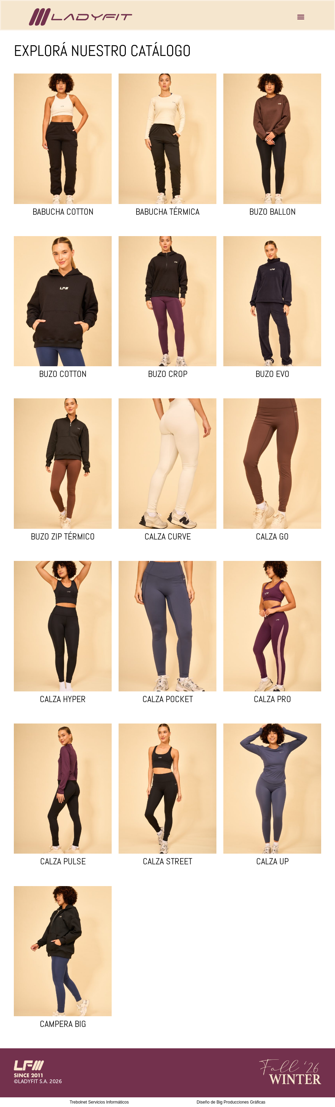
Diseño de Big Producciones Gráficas (231, 1102)
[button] (300, 17)
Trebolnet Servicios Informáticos (99, 1102)
